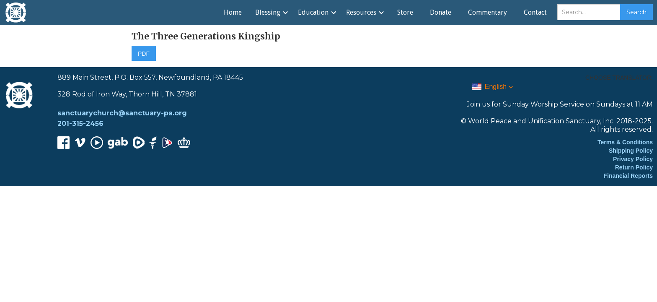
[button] (271, 12)
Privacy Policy (633, 159)
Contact (535, 12)
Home (233, 12)
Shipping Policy (631, 150)
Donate (440, 12)
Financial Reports (628, 175)
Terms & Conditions (625, 142)
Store (405, 12)
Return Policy (634, 167)
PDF (144, 53)
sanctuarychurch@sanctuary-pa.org (122, 113)
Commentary (487, 12)
